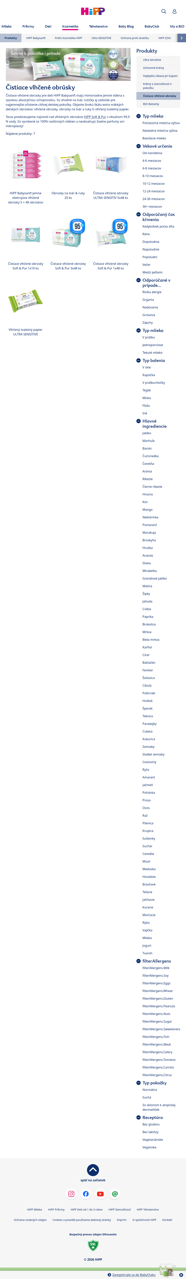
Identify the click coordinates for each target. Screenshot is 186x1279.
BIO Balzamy (151, 104)
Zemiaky (149, 747)
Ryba (146, 922)
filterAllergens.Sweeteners (161, 1029)
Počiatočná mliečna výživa (161, 123)
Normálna (150, 1090)
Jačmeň (148, 785)
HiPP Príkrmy (56, 1209)
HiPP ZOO (164, 38)
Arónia (147, 471)
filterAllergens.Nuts (156, 1014)
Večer (147, 265)
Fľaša (146, 405)
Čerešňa (148, 464)
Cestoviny (149, 762)
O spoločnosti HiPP (144, 1220)
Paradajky (150, 724)
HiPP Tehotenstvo (148, 1209)
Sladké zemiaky (154, 754)
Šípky (146, 594)
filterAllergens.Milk (156, 968)
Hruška (148, 548)
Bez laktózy (151, 1132)
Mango (148, 509)
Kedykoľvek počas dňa (158, 226)
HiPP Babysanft (35, 38)
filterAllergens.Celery (157, 1052)
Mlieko (147, 938)
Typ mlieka (153, 116)
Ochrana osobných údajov (30, 1220)
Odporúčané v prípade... (156, 283)
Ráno (146, 234)
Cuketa (147, 731)
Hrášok (148, 701)
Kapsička (149, 375)
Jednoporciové (153, 345)
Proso (147, 800)
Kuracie (148, 907)
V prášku (149, 337)
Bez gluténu (151, 1124)
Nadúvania (150, 307)
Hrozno (148, 494)
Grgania (148, 300)
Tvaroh (147, 953)
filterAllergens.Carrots (158, 1067)
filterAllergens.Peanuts (159, 1006)
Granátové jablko (155, 578)
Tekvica (148, 716)
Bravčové (149, 884)
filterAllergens (157, 961)
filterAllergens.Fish (156, 1037)
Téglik (147, 390)
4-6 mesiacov (152, 161)
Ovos (146, 808)
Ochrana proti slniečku (135, 38)
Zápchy (148, 322)
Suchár (147, 846)
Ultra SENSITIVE (101, 38)
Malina (147, 586)
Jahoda (147, 601)
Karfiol (147, 647)
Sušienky (149, 838)
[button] (163, 11)
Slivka (147, 563)
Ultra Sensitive (152, 60)
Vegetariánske (153, 1140)
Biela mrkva (151, 639)
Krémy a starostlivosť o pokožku (157, 86)
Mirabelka (150, 571)
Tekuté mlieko (153, 352)
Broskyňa (149, 540)
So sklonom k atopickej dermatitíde (159, 1107)
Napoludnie (151, 249)
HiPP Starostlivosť (120, 1209)
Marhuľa (149, 441)
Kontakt (167, 1220)
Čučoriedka (151, 456)
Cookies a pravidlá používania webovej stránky (82, 1220)
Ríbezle (148, 479)
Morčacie (149, 915)
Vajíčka (147, 930)
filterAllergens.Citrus (157, 1075)
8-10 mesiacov (153, 176)
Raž (145, 815)
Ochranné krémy (153, 68)
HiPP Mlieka (34, 1209)
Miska (147, 398)
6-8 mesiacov (152, 168)
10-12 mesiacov (154, 183)
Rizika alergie (152, 292)
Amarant (149, 777)
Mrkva (147, 632)
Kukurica (149, 739)
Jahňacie (149, 900)
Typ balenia (154, 360)
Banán (147, 448)
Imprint (121, 1220)
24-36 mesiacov (154, 199)
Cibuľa (147, 685)
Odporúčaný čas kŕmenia (159, 217)
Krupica (148, 831)
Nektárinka (150, 517)
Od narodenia (152, 153)
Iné (145, 413)
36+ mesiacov (152, 206)
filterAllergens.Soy (156, 975)
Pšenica (148, 823)
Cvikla (147, 609)
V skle (147, 367)
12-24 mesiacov (154, 191)
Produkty (11, 38)
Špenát (147, 708)
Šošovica (149, 678)
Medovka (149, 869)
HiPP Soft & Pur (95, 117)
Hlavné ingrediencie (155, 424)
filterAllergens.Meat (157, 1044)
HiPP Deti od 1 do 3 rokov (86, 1209)
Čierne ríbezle (152, 487)
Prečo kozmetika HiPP (68, 38)
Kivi (145, 502)
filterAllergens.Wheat (158, 991)
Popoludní (150, 257)
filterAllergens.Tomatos (159, 1060)
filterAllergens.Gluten (158, 998)
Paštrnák (149, 693)
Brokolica (149, 624)
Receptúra (153, 1117)
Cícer (146, 655)
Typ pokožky (155, 1082)
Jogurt (147, 945)
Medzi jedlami (152, 272)
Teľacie (147, 892)
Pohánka (149, 792)
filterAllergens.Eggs (156, 983)
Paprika (148, 617)
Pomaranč (150, 525)
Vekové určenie (157, 146)
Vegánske (149, 1147)
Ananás (148, 555)
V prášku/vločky (154, 383)
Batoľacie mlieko (154, 138)
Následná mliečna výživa (160, 130)
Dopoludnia (151, 242)
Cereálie (148, 854)
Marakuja (149, 532)
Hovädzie (149, 877)
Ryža (146, 770)
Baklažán (149, 662)
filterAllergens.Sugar (157, 1021)
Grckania (149, 315)
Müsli (146, 861)
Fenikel (148, 670)
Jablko (147, 433)
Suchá (147, 1097)
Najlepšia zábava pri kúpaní (160, 76)
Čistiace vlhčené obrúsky (159, 96)
